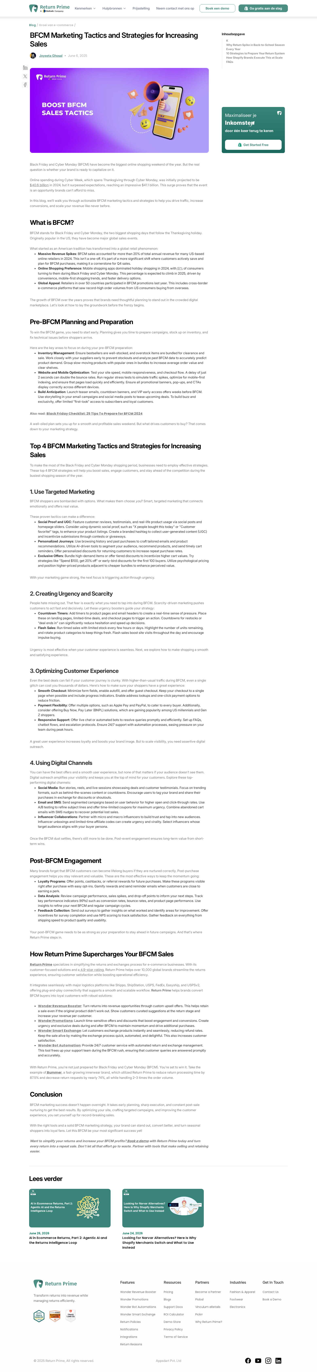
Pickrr (199, 1314)
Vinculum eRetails (207, 1307)
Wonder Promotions (134, 1299)
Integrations (128, 1337)
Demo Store (172, 1322)
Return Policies (130, 1322)
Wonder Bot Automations (138, 1307)
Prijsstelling (141, 8)
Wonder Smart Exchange (137, 1314)
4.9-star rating (92, 969)
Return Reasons (131, 1344)
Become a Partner (208, 1292)
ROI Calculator (174, 1314)
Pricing (168, 1292)
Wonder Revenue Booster (138, 1292)
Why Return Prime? (208, 1322)
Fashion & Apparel (242, 1292)
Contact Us (271, 1292)
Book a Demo (272, 1299)
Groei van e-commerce (56, 25)
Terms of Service (176, 1337)
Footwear (236, 1299)
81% (179, 268)
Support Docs (173, 1307)
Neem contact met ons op (175, 8)
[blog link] (70, 1217)
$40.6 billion (39, 185)
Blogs (167, 1299)
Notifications (129, 1329)
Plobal (199, 1299)
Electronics (237, 1307)
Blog (32, 25)
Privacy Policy (173, 1329)
